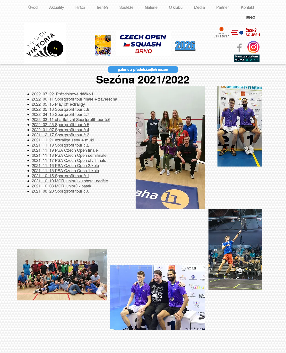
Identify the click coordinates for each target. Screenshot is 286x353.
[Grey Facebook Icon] (239, 47)
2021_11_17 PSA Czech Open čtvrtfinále (69, 160)
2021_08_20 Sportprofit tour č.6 (60, 191)
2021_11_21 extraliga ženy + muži (63, 140)
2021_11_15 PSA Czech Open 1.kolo (65, 170)
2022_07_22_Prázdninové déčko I (62, 94)
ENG (251, 17)
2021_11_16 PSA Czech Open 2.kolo (65, 165)
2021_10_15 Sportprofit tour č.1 (60, 175)
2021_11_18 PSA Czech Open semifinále (69, 155)
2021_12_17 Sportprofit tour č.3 (60, 134)
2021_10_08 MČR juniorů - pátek (61, 186)
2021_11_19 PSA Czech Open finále (65, 150)
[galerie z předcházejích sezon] (143, 69)
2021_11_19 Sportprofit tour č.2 (60, 145)
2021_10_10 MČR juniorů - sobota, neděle (70, 180)
